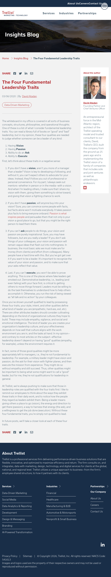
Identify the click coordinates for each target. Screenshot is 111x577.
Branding (7, 525)
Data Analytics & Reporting (17, 506)
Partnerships (87, 13)
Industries (66, 13)
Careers (78, 3)
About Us (64, 3)
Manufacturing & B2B (58, 506)
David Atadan (29, 96)
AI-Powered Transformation (17, 532)
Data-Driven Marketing (16, 105)
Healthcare (52, 499)
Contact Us (93, 3)
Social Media (9, 499)
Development (9, 512)
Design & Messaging (13, 519)
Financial (51, 493)
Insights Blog (21, 58)
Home (5, 58)
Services (49, 13)
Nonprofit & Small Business (61, 519)
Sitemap (27, 556)
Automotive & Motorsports (61, 512)
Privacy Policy (9, 556)
